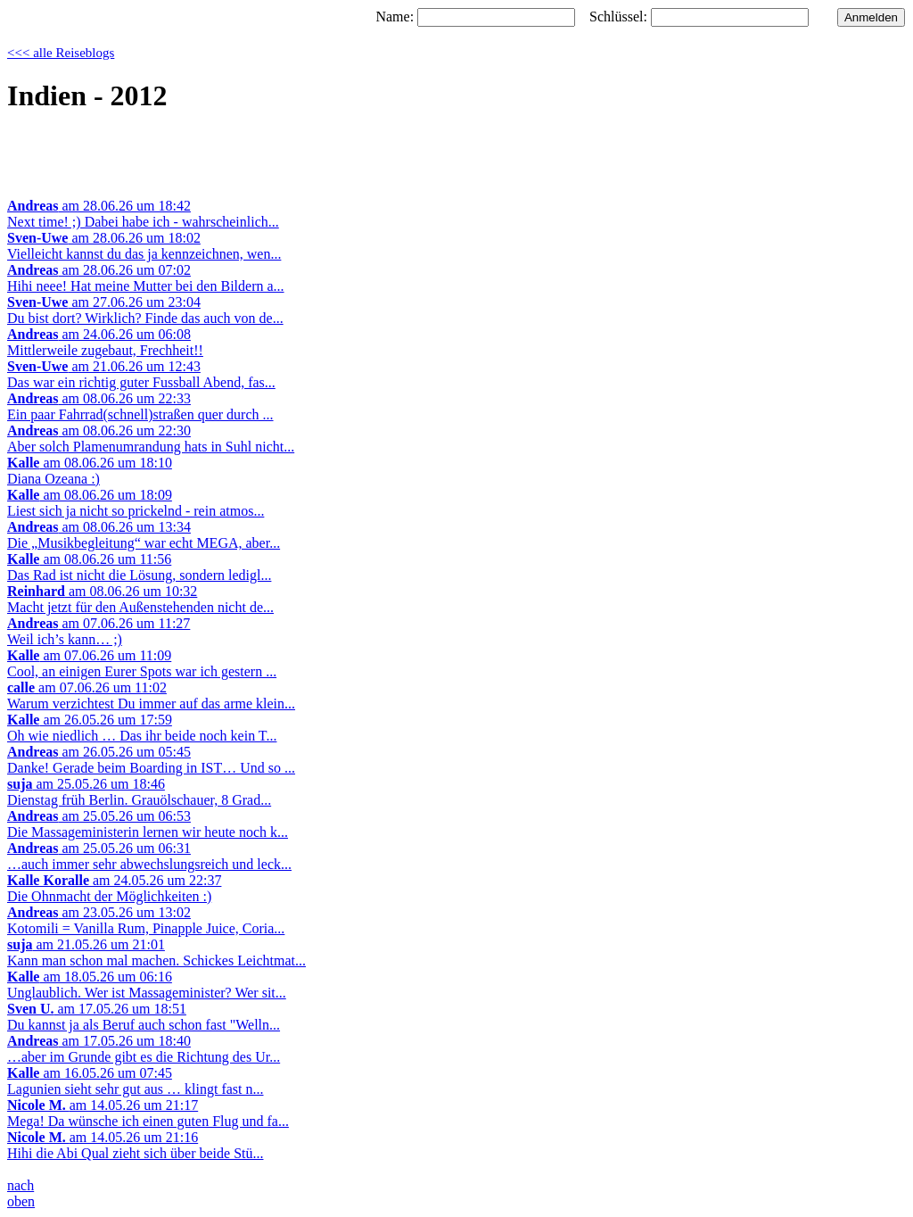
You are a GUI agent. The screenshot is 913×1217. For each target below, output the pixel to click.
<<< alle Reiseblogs (60, 53)
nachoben (21, 1193)
